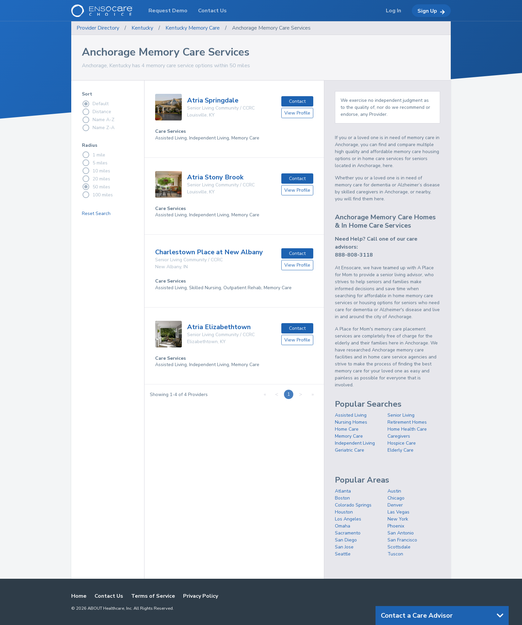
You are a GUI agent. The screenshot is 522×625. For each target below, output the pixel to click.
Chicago (396, 498)
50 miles (96, 187)
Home (79, 596)
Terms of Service (153, 596)
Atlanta (343, 491)
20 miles (96, 179)
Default (95, 104)
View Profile (297, 113)
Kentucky (142, 28)
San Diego (346, 540)
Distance (96, 112)
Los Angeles (348, 519)
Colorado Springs (353, 505)
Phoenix (396, 526)
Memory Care (349, 436)
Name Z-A (98, 128)
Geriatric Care (349, 450)
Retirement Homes (407, 422)
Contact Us (109, 596)
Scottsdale (399, 547)
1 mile (93, 155)
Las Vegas (398, 512)
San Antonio (401, 533)
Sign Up (431, 11)
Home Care (347, 429)
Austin (394, 491)
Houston (344, 512)
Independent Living (355, 443)
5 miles (95, 163)
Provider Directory (98, 28)
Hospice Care (402, 443)
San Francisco (402, 540)
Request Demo (167, 10)
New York (398, 519)
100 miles (97, 195)
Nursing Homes (351, 422)
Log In (393, 10)
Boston (342, 498)
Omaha (342, 526)
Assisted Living (351, 415)
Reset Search (96, 213)
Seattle (343, 554)
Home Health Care (407, 429)
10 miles (96, 171)
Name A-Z (98, 120)
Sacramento (348, 533)
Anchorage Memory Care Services (271, 28)
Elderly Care (400, 450)
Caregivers (399, 436)
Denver (395, 505)
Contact (297, 101)
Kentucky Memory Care (192, 28)
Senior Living (401, 415)
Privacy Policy (200, 596)
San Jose (344, 547)
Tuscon (395, 554)
